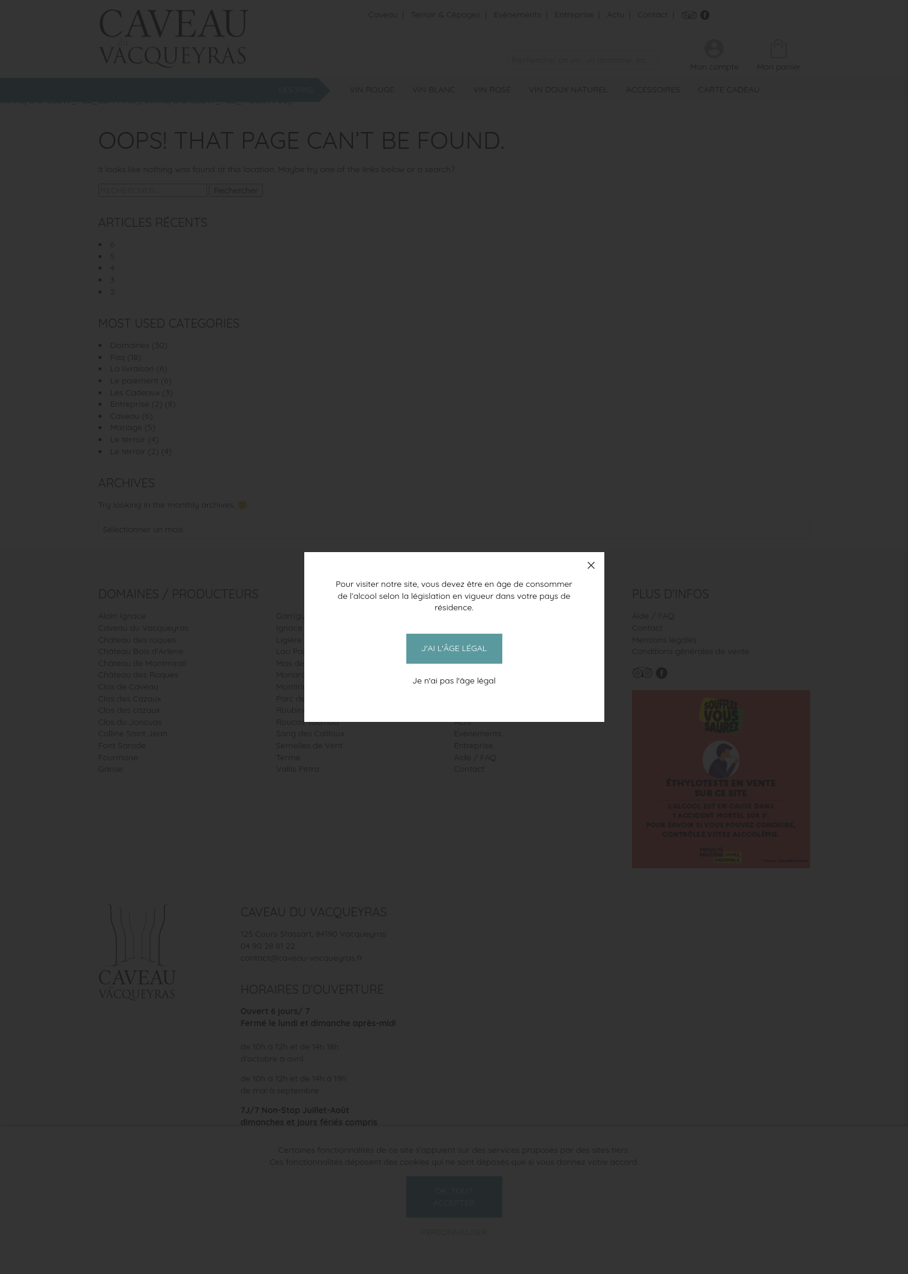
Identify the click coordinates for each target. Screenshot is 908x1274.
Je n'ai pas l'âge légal (454, 680)
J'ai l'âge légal (454, 648)
